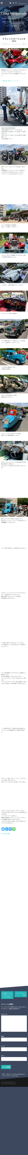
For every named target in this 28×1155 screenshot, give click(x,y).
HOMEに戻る (5, 833)
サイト (2, 1056)
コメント (4, 1014)
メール (3, 1046)
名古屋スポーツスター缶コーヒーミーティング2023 (7, 995)
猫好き (24, 44)
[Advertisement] (14, 188)
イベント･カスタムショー (16, 44)
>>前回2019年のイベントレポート (10, 81)
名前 (2, 1036)
